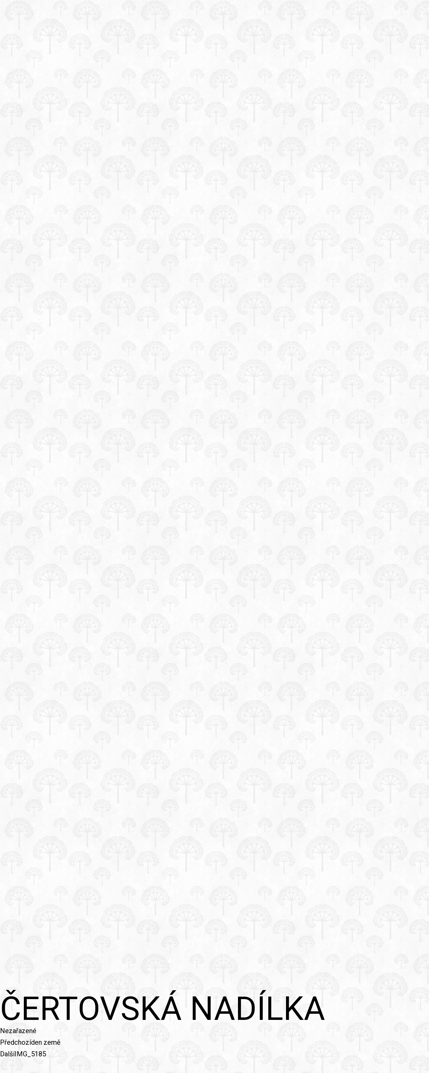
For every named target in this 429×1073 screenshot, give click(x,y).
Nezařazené (18, 1031)
